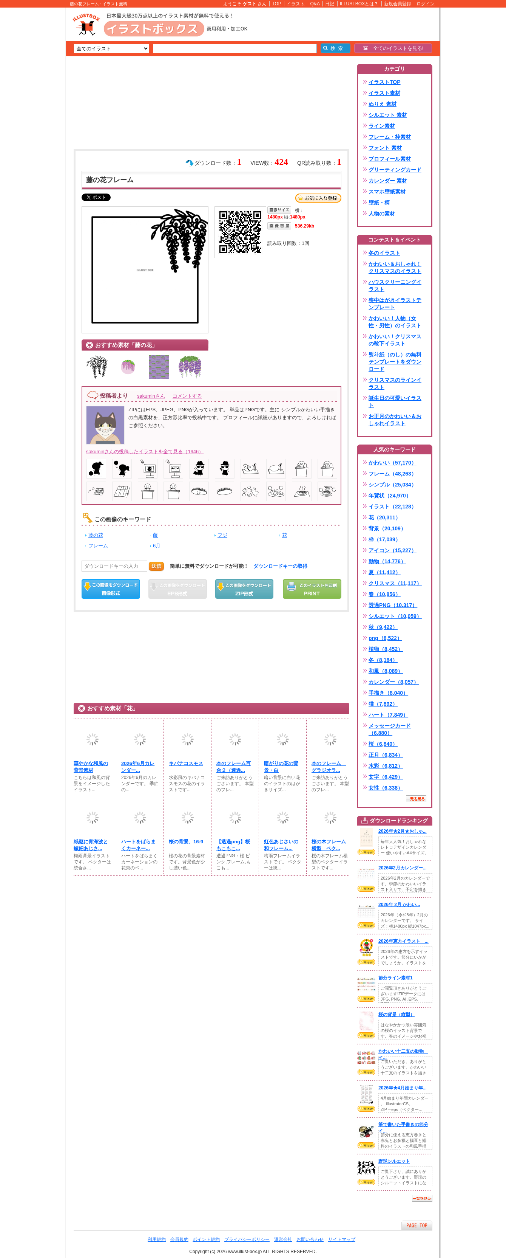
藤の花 (95, 535)
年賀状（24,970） (390, 496)
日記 (329, 3)
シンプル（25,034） (393, 485)
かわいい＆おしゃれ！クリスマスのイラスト (395, 267)
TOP (276, 3)
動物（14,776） (387, 561)
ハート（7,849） (388, 715)
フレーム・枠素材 (390, 137)
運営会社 (283, 1239)
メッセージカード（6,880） (390, 729)
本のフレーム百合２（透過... (233, 767)
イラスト (296, 3)
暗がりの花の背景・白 (281, 767)
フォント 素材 (385, 148)
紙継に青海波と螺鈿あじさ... (91, 845)
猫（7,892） (383, 704)
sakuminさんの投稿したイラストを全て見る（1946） (145, 451)
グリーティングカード (395, 170)
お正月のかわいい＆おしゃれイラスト (395, 419)
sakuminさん (151, 396)
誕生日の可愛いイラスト (395, 401)
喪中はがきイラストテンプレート (395, 303)
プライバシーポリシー (247, 1239)
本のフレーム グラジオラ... (329, 767)
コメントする (187, 396)
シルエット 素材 (388, 115)
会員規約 (179, 1239)
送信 (156, 566)
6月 (156, 545)
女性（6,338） (386, 788)
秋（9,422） (383, 627)
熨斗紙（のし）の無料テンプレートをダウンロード (395, 362)
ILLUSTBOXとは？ (359, 3)
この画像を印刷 (312, 589)
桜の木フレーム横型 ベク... (329, 845)
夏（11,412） (385, 572)
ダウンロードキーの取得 (280, 566)
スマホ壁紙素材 (387, 192)
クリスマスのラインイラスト (395, 383)
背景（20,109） (387, 528)
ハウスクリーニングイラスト (395, 285)
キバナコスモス (186, 763)
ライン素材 (382, 126)
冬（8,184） (383, 660)
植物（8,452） (386, 649)
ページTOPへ (416, 1225)
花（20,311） (385, 517)
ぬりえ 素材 (382, 104)
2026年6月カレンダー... (137, 767)
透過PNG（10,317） (393, 605)
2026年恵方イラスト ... (403, 941)
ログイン (426, 3)
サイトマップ (341, 1239)
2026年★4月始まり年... (402, 1088)
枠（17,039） (385, 539)
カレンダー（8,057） (394, 682)
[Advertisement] (30, 124)
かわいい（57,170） (393, 463)
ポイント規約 (206, 1239)
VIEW (366, 852)
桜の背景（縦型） (396, 1014)
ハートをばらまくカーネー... (138, 845)
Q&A (315, 3)
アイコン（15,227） (393, 550)
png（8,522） (385, 638)
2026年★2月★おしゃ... (402, 831)
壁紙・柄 (379, 203)
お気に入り (318, 198)
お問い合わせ (310, 1239)
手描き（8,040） (388, 693)
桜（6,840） (383, 744)
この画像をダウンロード (111, 589)
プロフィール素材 (390, 159)
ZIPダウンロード (244, 589)
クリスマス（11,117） (395, 583)
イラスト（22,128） (393, 507)
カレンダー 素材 (388, 181)
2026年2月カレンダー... (402, 868)
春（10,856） (385, 594)
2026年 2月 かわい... (399, 904)
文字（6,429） (386, 777)
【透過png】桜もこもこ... (233, 845)
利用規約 (157, 1239)
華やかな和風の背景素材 (91, 767)
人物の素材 (382, 214)
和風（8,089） (386, 671)
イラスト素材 (384, 93)
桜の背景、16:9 (186, 841)
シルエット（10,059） (395, 616)
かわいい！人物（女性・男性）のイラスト (395, 321)
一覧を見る (416, 798)
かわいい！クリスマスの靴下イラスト (395, 340)
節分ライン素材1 (395, 978)
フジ (222, 535)
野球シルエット (394, 1161)
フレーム (98, 545)
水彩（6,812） (386, 766)
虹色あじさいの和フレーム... (281, 845)
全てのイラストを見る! (393, 48)
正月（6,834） (386, 755)
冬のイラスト (384, 253)
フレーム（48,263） (393, 474)
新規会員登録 (397, 3)
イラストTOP (385, 82)
